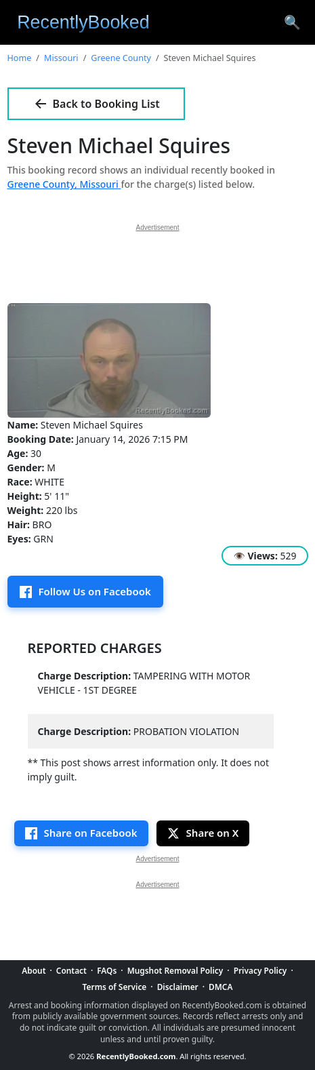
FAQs (107, 970)
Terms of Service (115, 986)
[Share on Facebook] (81, 833)
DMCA (220, 986)
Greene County (121, 58)
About (33, 970)
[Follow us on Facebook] (85, 592)
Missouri (61, 58)
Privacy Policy (260, 970)
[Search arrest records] (292, 22)
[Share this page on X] (203, 833)
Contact (71, 970)
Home (19, 58)
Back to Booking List (96, 104)
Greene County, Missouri (64, 184)
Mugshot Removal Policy (175, 970)
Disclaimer (177, 986)
